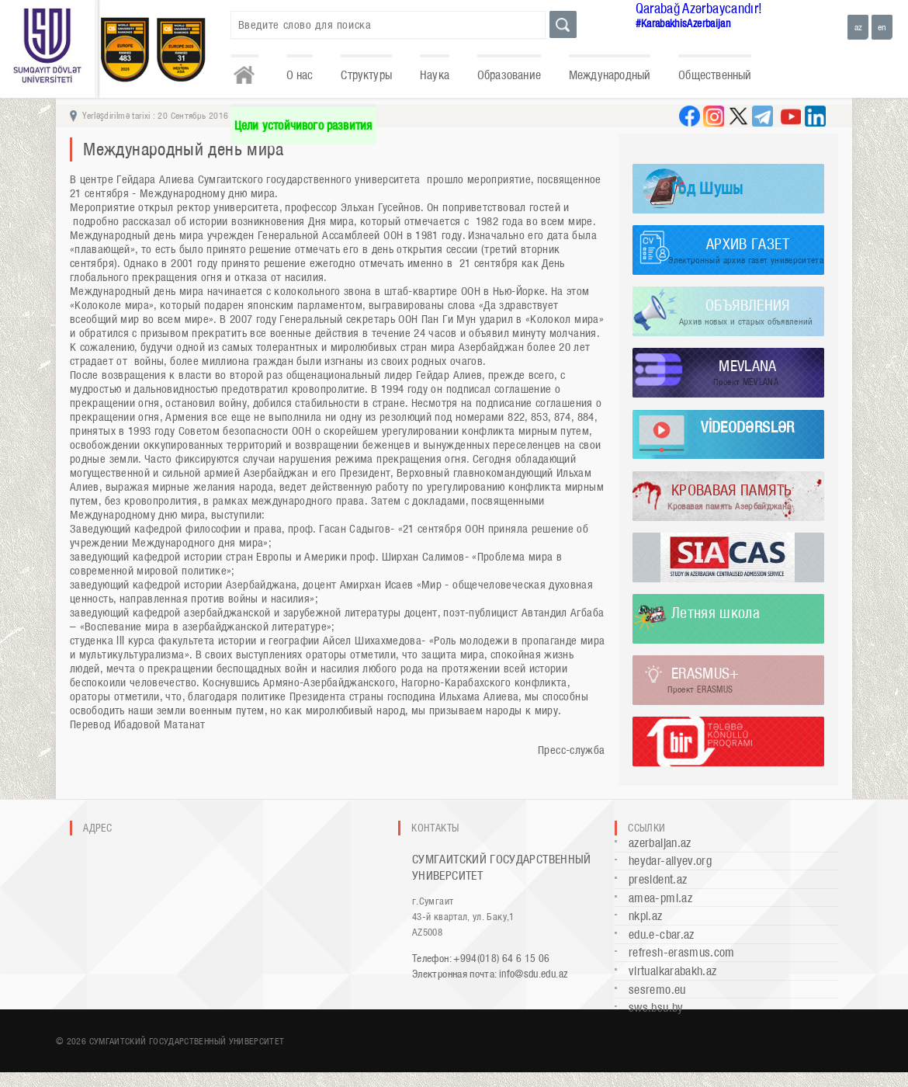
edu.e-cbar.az (662, 934)
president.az (658, 879)
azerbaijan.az (660, 842)
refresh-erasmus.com (682, 952)
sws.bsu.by (656, 1007)
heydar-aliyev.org (670, 860)
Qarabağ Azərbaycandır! (699, 8)
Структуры (366, 75)
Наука (434, 75)
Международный (609, 75)
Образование (509, 75)
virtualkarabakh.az (672, 971)
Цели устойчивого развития (303, 125)
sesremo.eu (657, 989)
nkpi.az (646, 915)
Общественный (714, 75)
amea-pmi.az (660, 898)
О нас (300, 75)
